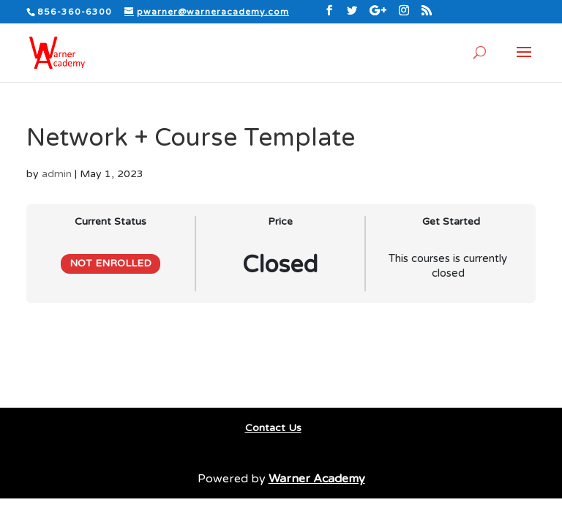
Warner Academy (317, 478)
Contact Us (273, 428)
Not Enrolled (110, 263)
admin (57, 174)
